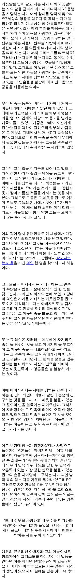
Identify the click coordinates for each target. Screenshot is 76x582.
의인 (30, 263)
